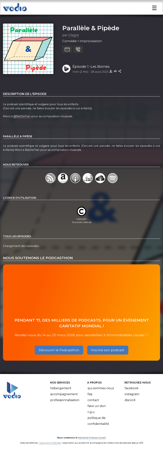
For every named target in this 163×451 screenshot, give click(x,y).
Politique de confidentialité (98, 421)
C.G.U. (91, 412)
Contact (93, 400)
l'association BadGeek (50, 443)
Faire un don (97, 406)
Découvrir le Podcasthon (59, 350)
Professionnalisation (64, 400)
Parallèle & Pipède (90, 28)
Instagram (132, 394)
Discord (130, 400)
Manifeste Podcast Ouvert (92, 437)
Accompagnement (64, 394)
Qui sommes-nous (101, 388)
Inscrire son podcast (107, 350)
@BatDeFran (22, 116)
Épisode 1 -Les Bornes (91, 66)
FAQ (90, 394)
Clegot (73, 35)
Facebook (132, 388)
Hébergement (60, 388)
